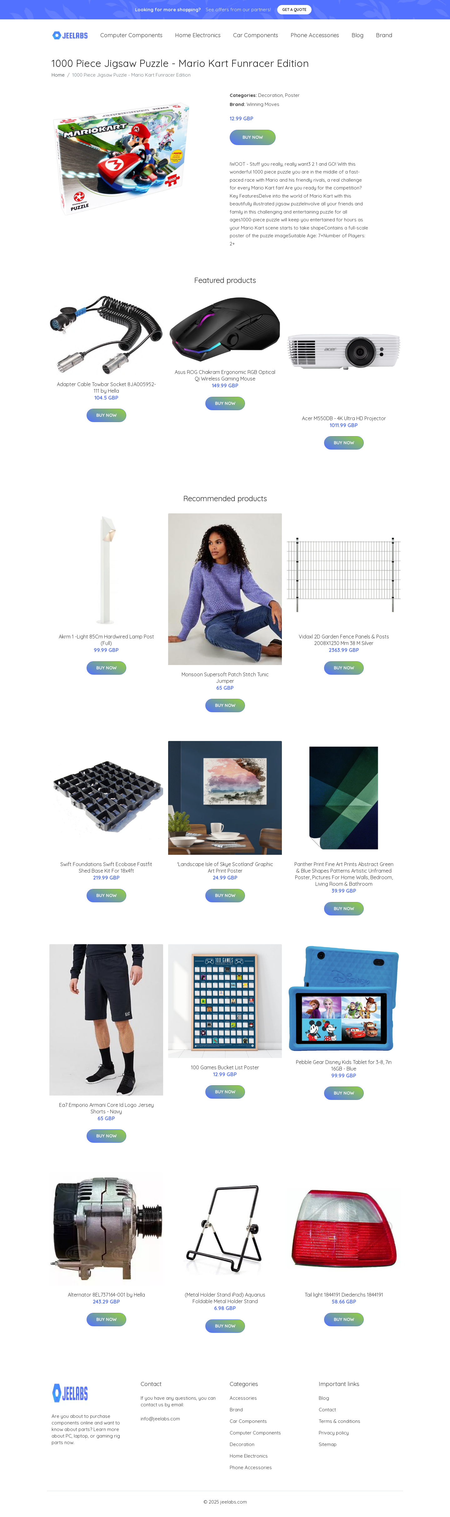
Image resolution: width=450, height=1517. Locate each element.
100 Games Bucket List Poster (225, 1072)
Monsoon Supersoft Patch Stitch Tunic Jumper (225, 682)
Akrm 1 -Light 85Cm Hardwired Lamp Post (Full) (106, 644)
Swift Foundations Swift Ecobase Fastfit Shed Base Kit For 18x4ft (106, 871)
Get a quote (294, 9)
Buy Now (252, 141)
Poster (292, 100)
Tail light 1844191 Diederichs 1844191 (344, 1299)
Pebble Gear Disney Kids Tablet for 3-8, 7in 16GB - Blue (344, 1069)
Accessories (243, 1402)
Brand (384, 37)
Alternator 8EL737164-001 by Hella (106, 1299)
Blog (357, 37)
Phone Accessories (315, 37)
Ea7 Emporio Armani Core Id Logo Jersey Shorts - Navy (106, 1112)
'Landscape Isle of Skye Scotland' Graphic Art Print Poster (225, 871)
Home (58, 79)
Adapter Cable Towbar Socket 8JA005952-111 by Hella (106, 392)
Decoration (270, 100)
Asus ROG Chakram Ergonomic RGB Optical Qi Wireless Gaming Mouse (225, 379)
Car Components (255, 37)
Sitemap (328, 1449)
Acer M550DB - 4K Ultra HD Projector (344, 423)
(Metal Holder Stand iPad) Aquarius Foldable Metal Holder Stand (225, 1302)
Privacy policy (334, 1437)
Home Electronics (198, 37)
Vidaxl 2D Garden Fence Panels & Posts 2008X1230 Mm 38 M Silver (344, 644)
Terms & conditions (339, 1426)
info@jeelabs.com (160, 1423)
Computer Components (131, 37)
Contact (327, 1414)
